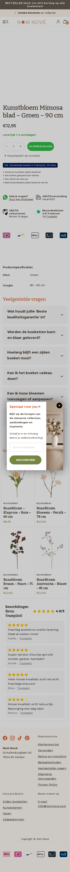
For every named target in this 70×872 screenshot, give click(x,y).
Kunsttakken (10, 503)
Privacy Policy (47, 784)
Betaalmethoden (49, 762)
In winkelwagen (40, 146)
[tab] (18, 267)
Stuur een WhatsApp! (21, 199)
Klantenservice (48, 744)
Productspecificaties (18, 267)
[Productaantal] (14, 146)
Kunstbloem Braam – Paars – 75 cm (18, 584)
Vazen (7, 813)
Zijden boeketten (15, 801)
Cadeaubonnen (13, 819)
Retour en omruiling (52, 756)
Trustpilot (51, 216)
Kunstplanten (12, 807)
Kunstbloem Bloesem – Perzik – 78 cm (51, 512)
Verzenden (45, 750)
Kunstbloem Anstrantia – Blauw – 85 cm (52, 584)
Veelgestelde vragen (52, 768)
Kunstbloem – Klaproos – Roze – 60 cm (17, 512)
